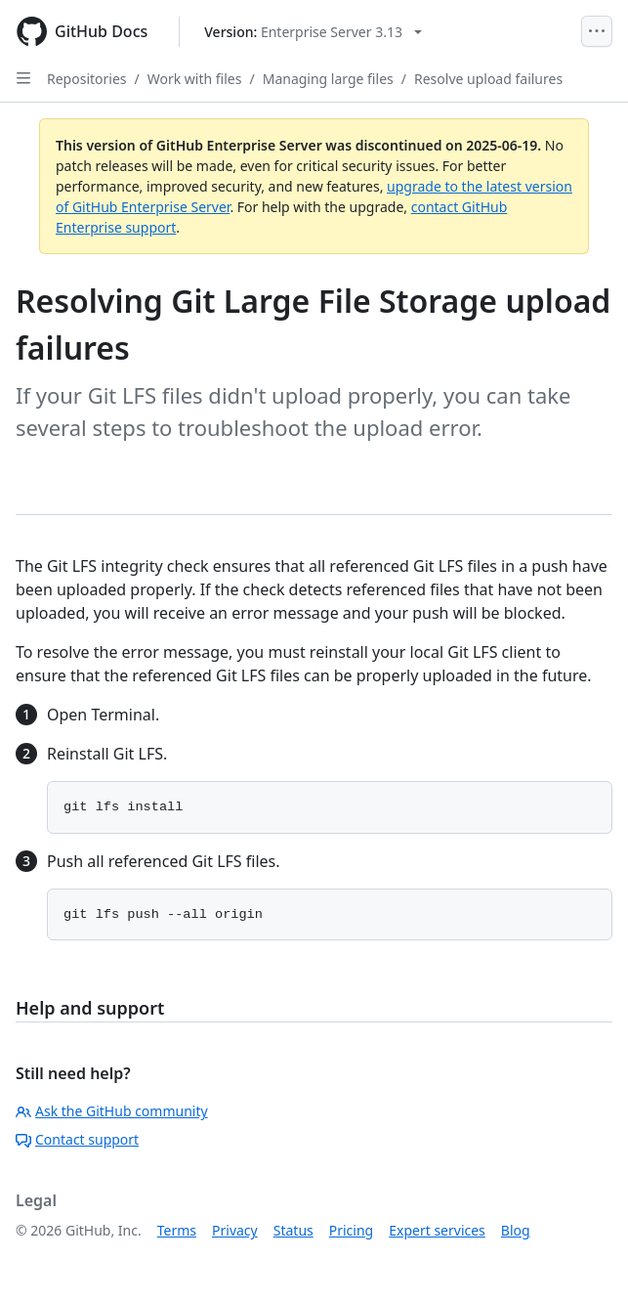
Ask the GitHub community (112, 1111)
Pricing (351, 1230)
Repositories (87, 78)
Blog (515, 1230)
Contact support (77, 1139)
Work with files (194, 78)
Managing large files (328, 78)
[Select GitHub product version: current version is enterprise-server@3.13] (313, 32)
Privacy (235, 1230)
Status (293, 1230)
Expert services (437, 1230)
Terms (176, 1230)
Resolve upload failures (488, 78)
